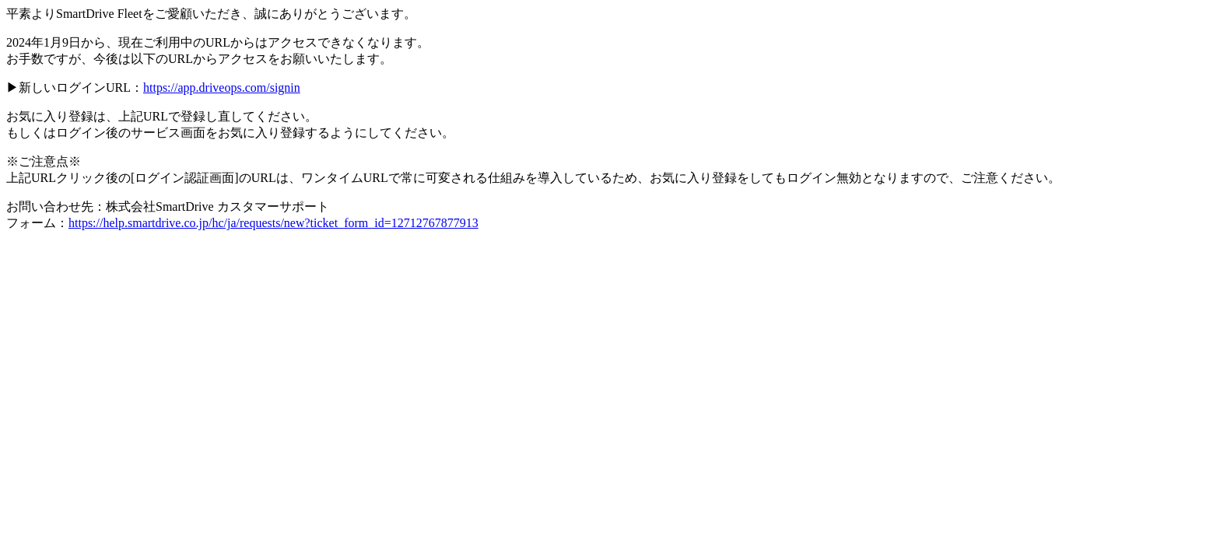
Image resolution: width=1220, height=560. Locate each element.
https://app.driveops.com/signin (221, 87)
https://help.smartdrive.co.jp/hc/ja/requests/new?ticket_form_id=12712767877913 (273, 222)
